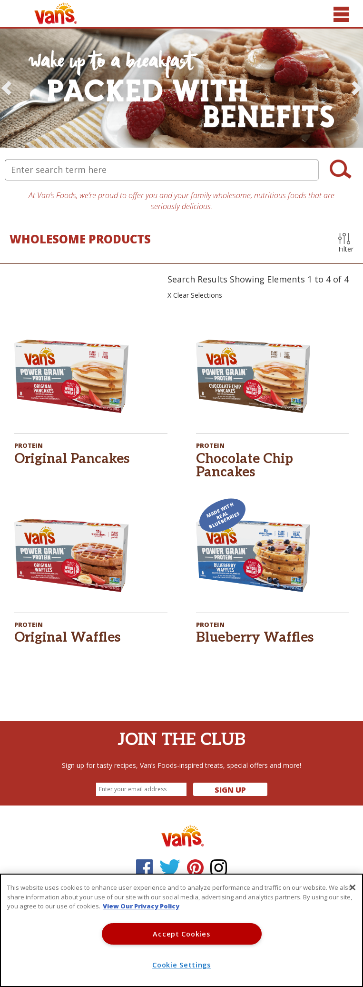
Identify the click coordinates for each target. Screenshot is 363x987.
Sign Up (230, 790)
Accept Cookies (181, 933)
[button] (6, 88)
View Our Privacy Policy (141, 906)
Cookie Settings (181, 964)
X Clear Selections (194, 295)
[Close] (352, 887)
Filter (345, 243)
